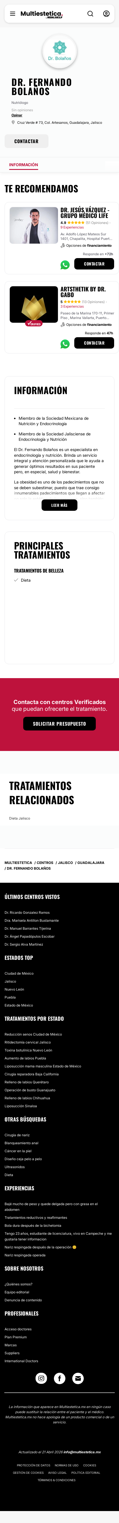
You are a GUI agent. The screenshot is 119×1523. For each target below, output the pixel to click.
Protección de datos (33, 1465)
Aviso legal (57, 1472)
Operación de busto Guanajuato (30, 1090)
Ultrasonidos (15, 1167)
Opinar (16, 115)
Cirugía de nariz (17, 1135)
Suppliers (12, 1353)
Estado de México (19, 1005)
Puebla (10, 997)
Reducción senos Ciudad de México (33, 1034)
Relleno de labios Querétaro (27, 1082)
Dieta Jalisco (19, 818)
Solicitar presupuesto (59, 723)
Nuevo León (14, 989)
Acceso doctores (18, 1329)
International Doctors (21, 1361)
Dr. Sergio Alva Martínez (24, 944)
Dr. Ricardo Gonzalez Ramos (27, 912)
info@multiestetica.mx (82, 1452)
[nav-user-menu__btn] (106, 13)
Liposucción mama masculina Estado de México (43, 1066)
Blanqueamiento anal (21, 1143)
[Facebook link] (59, 1380)
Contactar (94, 264)
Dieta (26, 580)
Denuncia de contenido (23, 1300)
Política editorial (85, 1472)
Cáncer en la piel (18, 1151)
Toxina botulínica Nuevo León (28, 1050)
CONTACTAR (26, 141)
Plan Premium (16, 1337)
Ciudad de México (19, 973)
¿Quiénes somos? (18, 1284)
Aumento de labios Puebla (25, 1058)
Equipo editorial (17, 1292)
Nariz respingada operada (25, 1255)
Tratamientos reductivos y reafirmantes (36, 1217)
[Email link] (78, 1378)
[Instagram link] (41, 1380)
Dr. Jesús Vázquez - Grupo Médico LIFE (85, 212)
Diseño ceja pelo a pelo (23, 1159)
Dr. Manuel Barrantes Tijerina (28, 928)
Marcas (11, 1345)
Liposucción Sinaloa (21, 1106)
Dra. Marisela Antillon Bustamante (32, 920)
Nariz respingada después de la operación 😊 (41, 1247)
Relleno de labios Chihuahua (27, 1098)
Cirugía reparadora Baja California (32, 1074)
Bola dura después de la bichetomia (33, 1225)
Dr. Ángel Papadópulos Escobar (29, 936)
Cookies (89, 1465)
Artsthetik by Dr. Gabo (83, 292)
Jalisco (10, 981)
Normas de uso (67, 1465)
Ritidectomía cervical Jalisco (28, 1042)
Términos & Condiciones (56, 1480)
